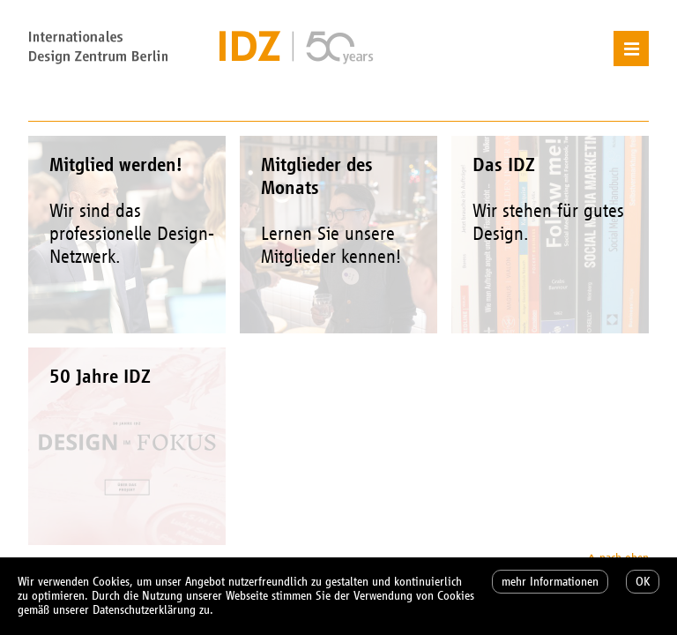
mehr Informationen (550, 581)
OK (643, 581)
